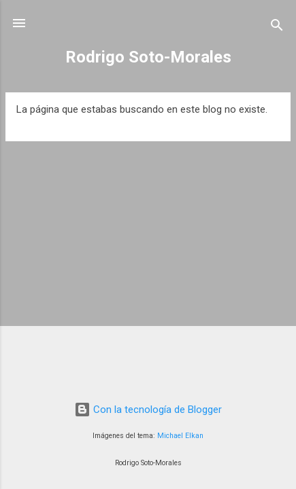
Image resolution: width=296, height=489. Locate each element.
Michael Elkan (180, 435)
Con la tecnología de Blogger (148, 409)
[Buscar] (277, 27)
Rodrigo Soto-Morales (148, 57)
